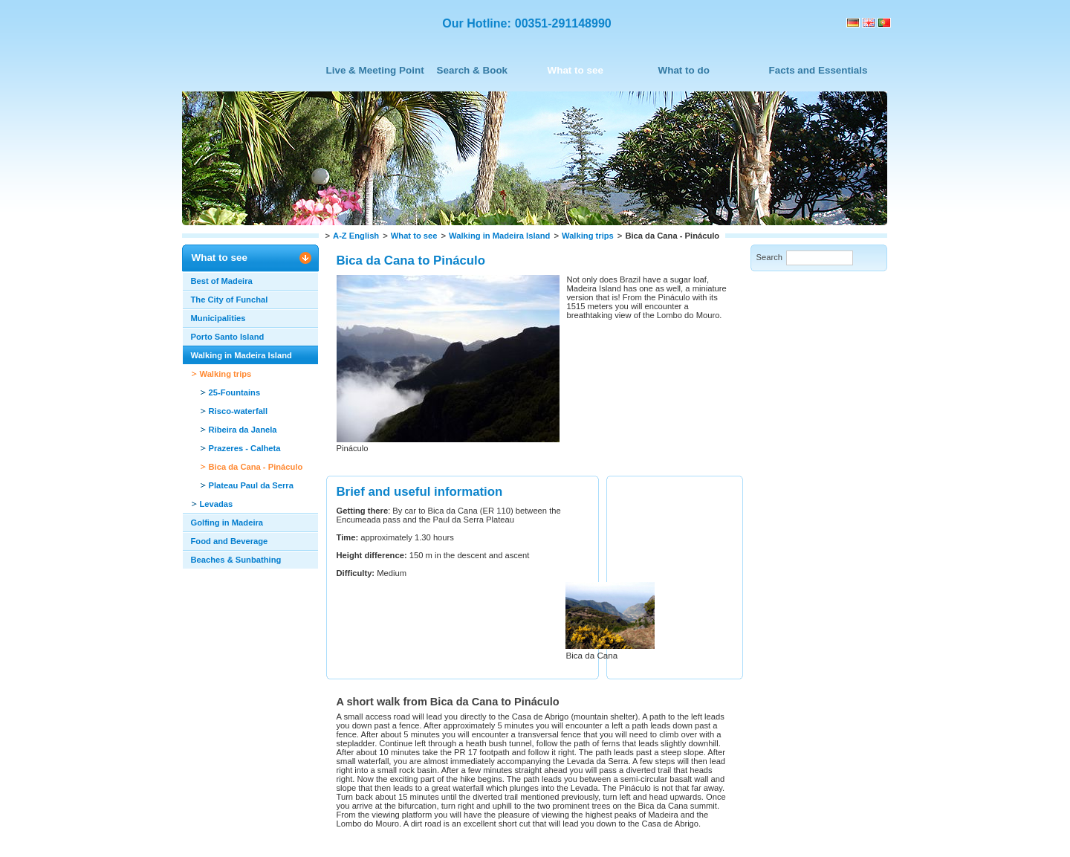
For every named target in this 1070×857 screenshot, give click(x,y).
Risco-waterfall (238, 411)
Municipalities (218, 318)
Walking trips (588, 235)
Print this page (286, 781)
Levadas (216, 503)
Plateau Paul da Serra (251, 485)
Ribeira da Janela (243, 429)
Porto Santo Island (228, 336)
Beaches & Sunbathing (236, 559)
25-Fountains (235, 392)
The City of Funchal (229, 299)
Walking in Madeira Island (499, 235)
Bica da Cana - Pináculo (256, 466)
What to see (414, 235)
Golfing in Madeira (227, 522)
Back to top (213, 781)
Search (769, 257)
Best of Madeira (222, 280)
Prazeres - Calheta (245, 448)
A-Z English (356, 235)
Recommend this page (380, 781)
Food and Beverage (229, 541)
